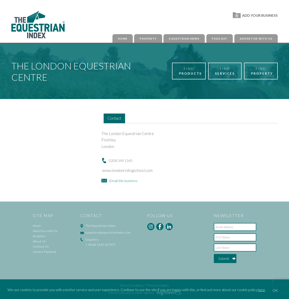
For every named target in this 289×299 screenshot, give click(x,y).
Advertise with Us (256, 38)
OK (275, 290)
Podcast (219, 38)
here (261, 289)
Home (122, 38)
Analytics (39, 236)
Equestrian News (184, 38)
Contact (114, 118)
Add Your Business (255, 15)
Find (190, 71)
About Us (39, 241)
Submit (223, 258)
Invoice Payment (44, 252)
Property (148, 38)
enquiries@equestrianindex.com (108, 232)
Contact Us (41, 246)
